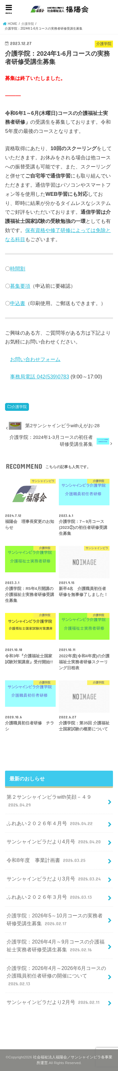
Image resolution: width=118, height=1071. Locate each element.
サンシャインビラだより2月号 (54, 1002)
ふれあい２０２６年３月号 (50, 896)
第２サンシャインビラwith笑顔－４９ (49, 801)
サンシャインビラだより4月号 (54, 841)
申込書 (17, 303)
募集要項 (20, 286)
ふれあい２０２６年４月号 (50, 823)
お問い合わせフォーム (35, 359)
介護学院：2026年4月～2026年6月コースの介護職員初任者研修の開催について (56, 976)
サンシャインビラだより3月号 (54, 878)
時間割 (17, 268)
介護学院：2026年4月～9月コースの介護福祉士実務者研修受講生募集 (55, 946)
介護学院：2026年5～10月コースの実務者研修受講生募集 (54, 920)
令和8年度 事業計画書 (47, 860)
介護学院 (19, 407)
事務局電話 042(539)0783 (39, 376)
